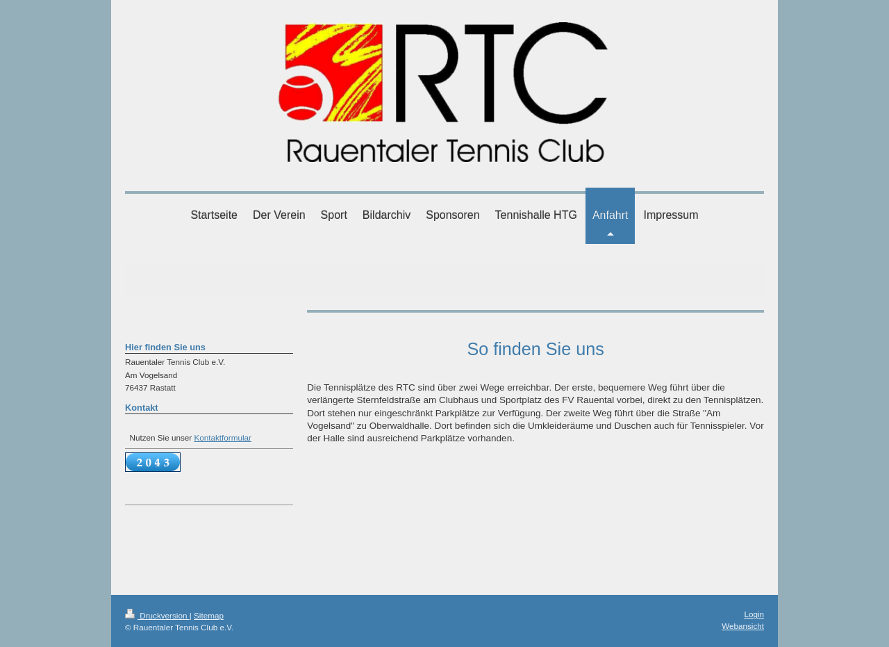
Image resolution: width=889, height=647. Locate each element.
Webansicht (743, 625)
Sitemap (209, 615)
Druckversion (157, 615)
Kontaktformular (222, 437)
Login (754, 614)
